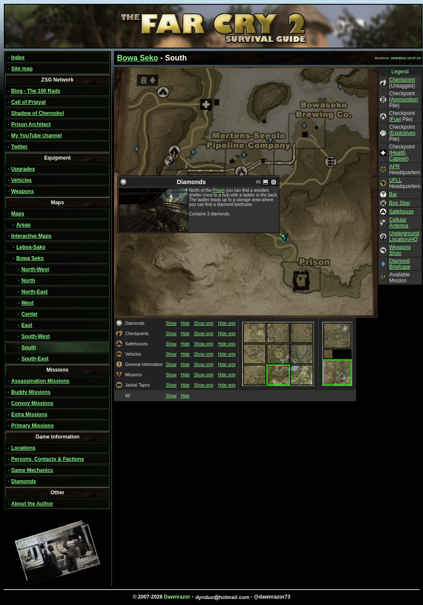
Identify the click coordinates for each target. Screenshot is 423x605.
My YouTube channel (36, 136)
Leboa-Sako (30, 247)
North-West (35, 269)
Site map (22, 69)
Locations (23, 448)
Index (17, 57)
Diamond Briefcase (400, 264)
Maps (17, 214)
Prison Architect (31, 124)
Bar (393, 194)
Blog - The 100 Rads (35, 91)
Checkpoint (402, 80)
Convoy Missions (32, 403)
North (28, 281)
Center (29, 314)
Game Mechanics (32, 470)
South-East (34, 359)
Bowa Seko (30, 258)
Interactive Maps (31, 236)
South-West (35, 336)
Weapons (22, 191)
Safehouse (401, 212)
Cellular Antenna (398, 223)
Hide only (227, 323)
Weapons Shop (400, 250)
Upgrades (23, 169)
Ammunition (404, 100)
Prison (219, 190)
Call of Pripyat (28, 102)
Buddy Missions (31, 392)
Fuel (396, 119)
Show (171, 323)
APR (394, 166)
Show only (203, 323)
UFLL (395, 180)
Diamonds (23, 481)
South (28, 348)
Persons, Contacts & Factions (47, 459)
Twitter (19, 147)
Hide (185, 323)
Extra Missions (29, 414)
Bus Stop (399, 203)
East (26, 325)
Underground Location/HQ (404, 236)
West (27, 303)
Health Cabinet (398, 156)
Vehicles (21, 180)
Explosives (403, 133)
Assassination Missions (40, 381)
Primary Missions (32, 426)
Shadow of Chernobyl (37, 113)
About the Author (32, 504)
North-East (34, 292)
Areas (23, 225)
